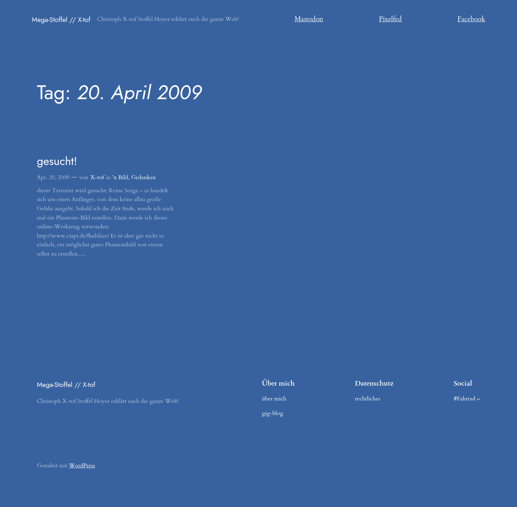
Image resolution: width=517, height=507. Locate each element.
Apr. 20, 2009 (53, 177)
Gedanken (143, 177)
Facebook (471, 19)
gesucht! (57, 161)
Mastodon (309, 19)
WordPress (82, 465)
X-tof (97, 177)
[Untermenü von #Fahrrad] (478, 399)
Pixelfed (390, 19)
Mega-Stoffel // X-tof (61, 19)
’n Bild (120, 177)
